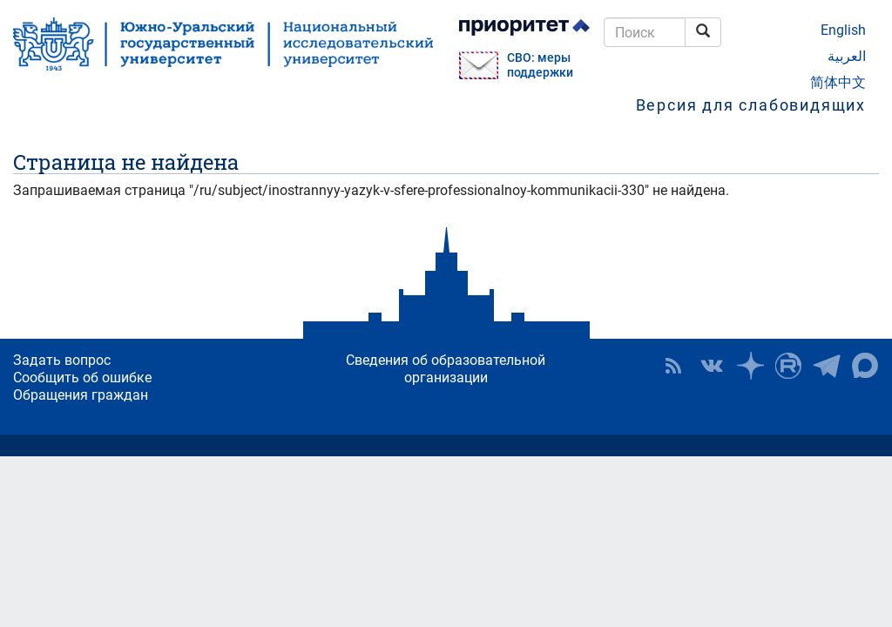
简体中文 (838, 82)
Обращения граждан (80, 395)
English (843, 30)
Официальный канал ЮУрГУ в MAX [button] (865, 366)
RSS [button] (673, 366)
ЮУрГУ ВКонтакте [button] (712, 366)
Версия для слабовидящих (751, 105)
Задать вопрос (62, 360)
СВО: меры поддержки (540, 65)
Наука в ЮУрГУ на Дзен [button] (750, 366)
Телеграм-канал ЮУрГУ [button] (827, 366)
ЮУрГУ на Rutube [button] (788, 366)
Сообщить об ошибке (82, 377)
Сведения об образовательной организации (445, 369)
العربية (847, 56)
